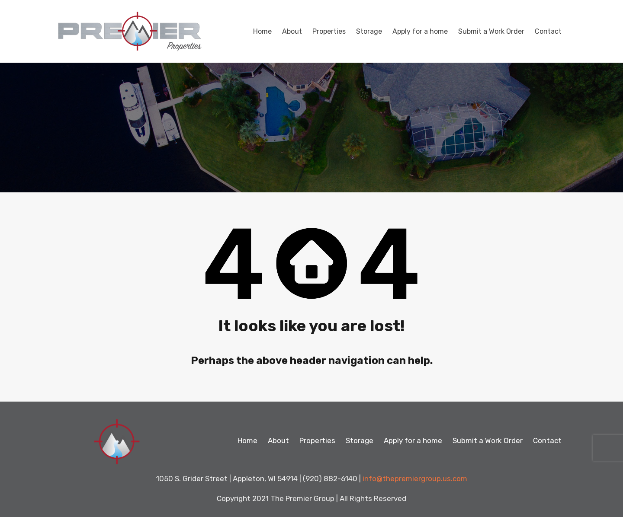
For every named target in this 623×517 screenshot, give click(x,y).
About (292, 31)
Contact (548, 31)
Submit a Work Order (491, 31)
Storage (369, 31)
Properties (329, 31)
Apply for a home (420, 31)
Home (262, 31)
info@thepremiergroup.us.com (415, 478)
